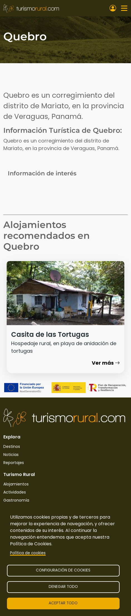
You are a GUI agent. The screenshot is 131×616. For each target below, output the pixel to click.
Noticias (11, 454)
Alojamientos (16, 484)
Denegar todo (63, 586)
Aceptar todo (63, 603)
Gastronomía (16, 500)
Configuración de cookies (63, 570)
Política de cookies (28, 553)
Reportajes (13, 462)
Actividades (14, 492)
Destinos (11, 446)
